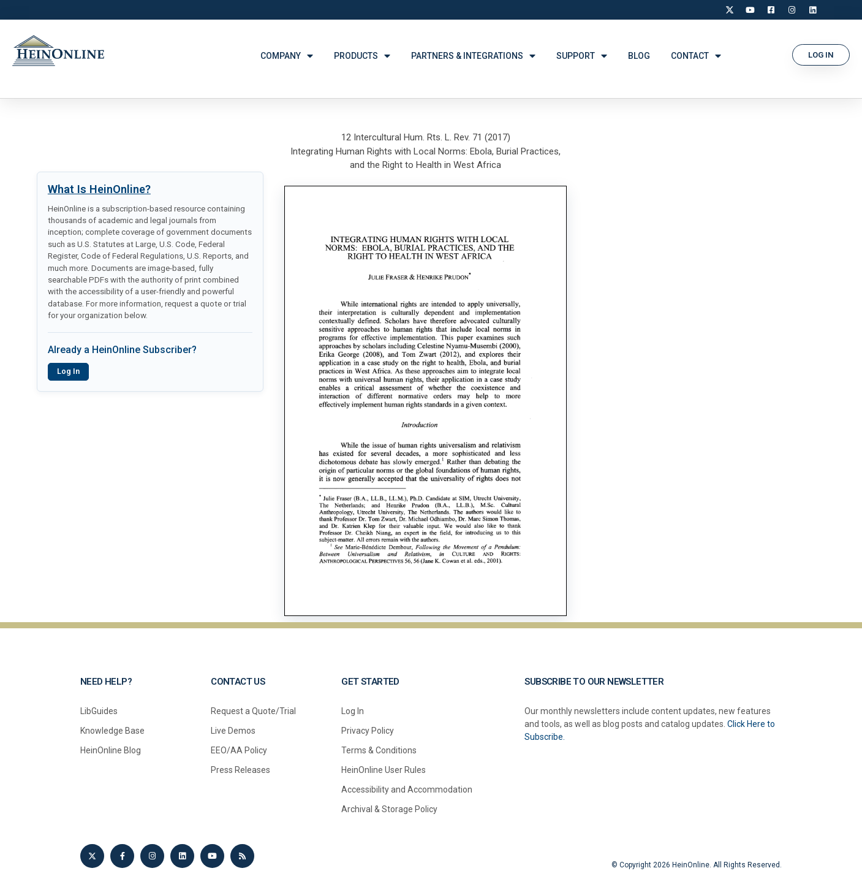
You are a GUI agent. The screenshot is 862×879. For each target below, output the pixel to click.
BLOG (639, 56)
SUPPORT (581, 56)
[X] (730, 10)
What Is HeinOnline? (99, 189)
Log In (68, 371)
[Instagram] (792, 10)
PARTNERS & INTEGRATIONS (473, 56)
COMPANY (286, 56)
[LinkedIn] (813, 10)
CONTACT (696, 56)
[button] (821, 55)
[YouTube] (750, 10)
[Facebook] (771, 10)
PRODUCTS (362, 56)
